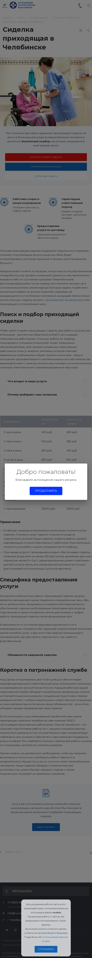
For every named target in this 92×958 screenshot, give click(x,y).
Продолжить (46, 490)
